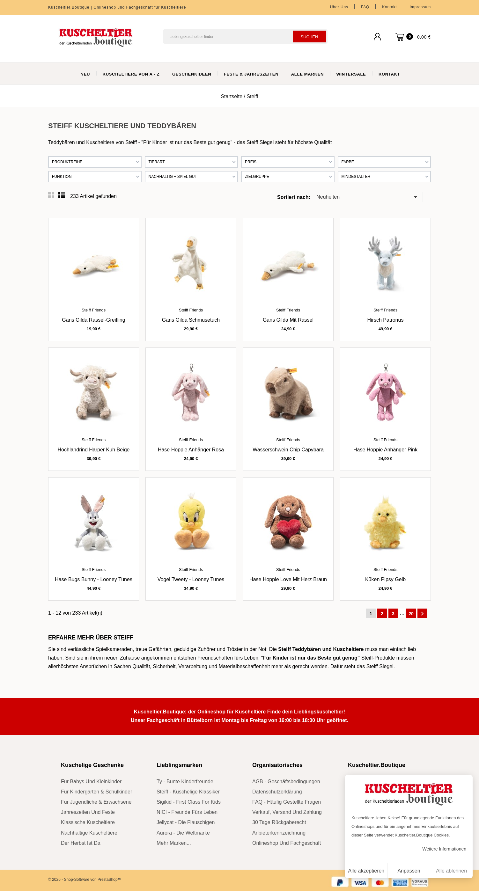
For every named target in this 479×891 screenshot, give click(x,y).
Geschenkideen (191, 74)
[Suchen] (245, 36)
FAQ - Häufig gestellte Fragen (286, 802)
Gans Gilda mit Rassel (288, 320)
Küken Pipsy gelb (385, 579)
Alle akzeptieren (366, 870)
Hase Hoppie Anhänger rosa (191, 449)
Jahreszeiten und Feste (88, 812)
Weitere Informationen (444, 848)
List (61, 195)
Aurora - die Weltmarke (183, 833)
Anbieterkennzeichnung (279, 833)
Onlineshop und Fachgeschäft (286, 843)
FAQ (365, 7)
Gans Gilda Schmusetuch (191, 320)
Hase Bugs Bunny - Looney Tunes (93, 579)
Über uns (339, 7)
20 (411, 613)
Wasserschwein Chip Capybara (288, 449)
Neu (85, 74)
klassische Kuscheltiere (88, 822)
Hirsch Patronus (385, 320)
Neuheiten (367, 196)
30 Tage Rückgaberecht (279, 822)
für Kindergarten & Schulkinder (96, 791)
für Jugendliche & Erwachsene (96, 802)
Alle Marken (307, 74)
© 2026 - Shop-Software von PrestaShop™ (85, 879)
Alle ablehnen (451, 870)
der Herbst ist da (80, 843)
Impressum (420, 7)
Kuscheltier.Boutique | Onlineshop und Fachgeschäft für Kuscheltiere (117, 7)
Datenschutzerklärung (277, 791)
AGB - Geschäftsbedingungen (286, 781)
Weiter (422, 613)
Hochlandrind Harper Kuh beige (94, 449)
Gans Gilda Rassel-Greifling (93, 320)
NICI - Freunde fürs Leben (187, 812)
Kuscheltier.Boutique (376, 765)
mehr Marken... (174, 843)
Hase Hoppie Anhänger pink (385, 449)
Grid (51, 195)
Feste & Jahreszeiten (251, 74)
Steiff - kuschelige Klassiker (188, 791)
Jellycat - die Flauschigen (186, 822)
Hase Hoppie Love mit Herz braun (288, 579)
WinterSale (351, 74)
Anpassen (408, 870)
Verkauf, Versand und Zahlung (287, 812)
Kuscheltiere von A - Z (131, 74)
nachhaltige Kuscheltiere (89, 833)
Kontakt (389, 7)
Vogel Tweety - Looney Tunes (191, 579)
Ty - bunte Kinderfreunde (185, 781)
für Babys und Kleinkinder (91, 781)
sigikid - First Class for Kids (189, 802)
